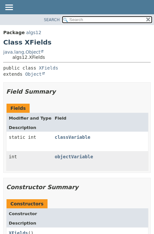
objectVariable (74, 156)
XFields (48, 68)
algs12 (33, 32)
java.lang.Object (21, 52)
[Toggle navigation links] (8, 7)
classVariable (73, 137)
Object (33, 74)
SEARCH (52, 20)
